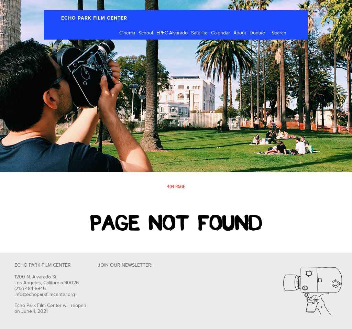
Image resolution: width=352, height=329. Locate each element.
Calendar (220, 33)
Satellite (199, 33)
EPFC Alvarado (172, 33)
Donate (257, 33)
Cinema (127, 33)
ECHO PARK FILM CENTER (94, 18)
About (239, 33)
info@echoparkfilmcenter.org (44, 294)
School (146, 33)
